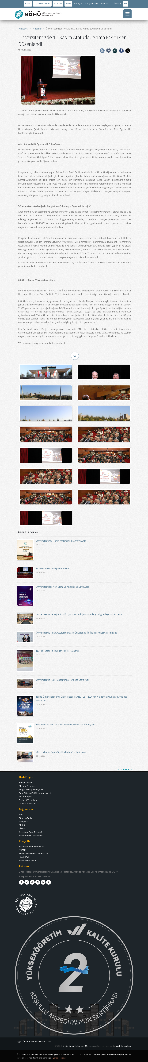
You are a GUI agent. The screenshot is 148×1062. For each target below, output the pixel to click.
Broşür (78, 3)
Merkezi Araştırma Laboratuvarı (33, 853)
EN (125, 3)
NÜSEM (22, 850)
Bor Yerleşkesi (26, 796)
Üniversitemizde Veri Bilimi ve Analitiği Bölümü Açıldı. (63, 586)
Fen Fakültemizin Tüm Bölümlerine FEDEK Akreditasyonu (65, 724)
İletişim (117, 3)
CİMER (22, 828)
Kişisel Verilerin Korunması (31, 846)
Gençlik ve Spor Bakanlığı (30, 832)
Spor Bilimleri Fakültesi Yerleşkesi (35, 793)
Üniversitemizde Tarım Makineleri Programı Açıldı (61, 540)
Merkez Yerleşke (27, 786)
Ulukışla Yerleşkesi (27, 803)
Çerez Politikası (59, 1058)
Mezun (105, 3)
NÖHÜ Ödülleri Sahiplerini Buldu (52, 568)
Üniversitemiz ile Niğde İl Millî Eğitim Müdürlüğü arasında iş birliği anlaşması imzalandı (80, 614)
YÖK (21, 814)
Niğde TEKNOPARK (27, 860)
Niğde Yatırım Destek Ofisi (31, 835)
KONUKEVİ (24, 857)
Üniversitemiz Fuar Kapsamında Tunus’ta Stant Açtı (62, 679)
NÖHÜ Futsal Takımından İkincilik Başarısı (57, 650)
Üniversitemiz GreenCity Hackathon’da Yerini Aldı (61, 752)
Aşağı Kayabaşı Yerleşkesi (31, 789)
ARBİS (22, 825)
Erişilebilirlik (91, 3)
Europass (23, 821)
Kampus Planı (25, 782)
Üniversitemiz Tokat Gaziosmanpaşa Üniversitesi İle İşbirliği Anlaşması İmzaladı (77, 632)
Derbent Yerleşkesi (28, 800)
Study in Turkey (26, 818)
